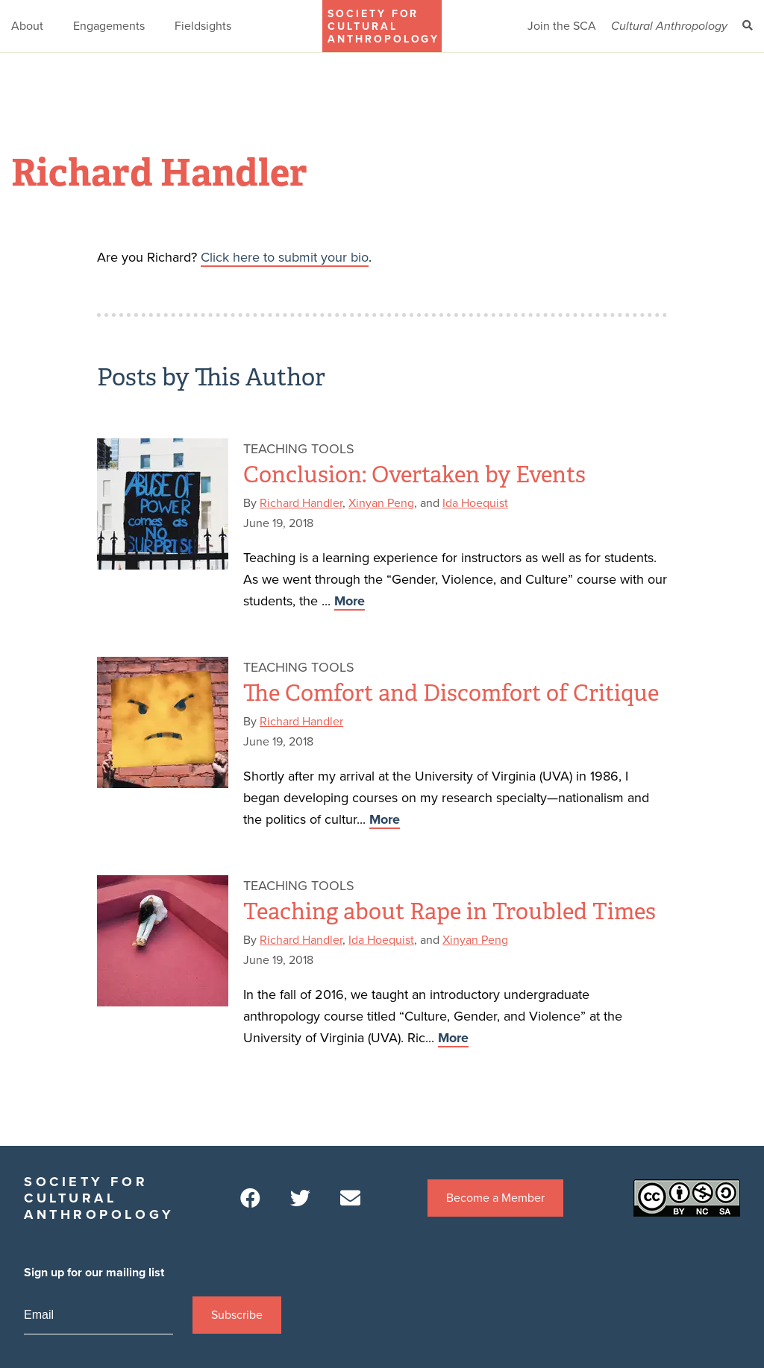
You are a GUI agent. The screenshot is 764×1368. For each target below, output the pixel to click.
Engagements (109, 26)
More (349, 601)
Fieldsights (203, 26)
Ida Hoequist (475, 503)
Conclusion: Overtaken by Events (414, 475)
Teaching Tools (298, 449)
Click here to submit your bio (285, 257)
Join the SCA (561, 26)
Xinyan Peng (381, 503)
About (27, 26)
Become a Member (495, 1198)
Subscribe (237, 1315)
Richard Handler (301, 503)
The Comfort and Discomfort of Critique (451, 693)
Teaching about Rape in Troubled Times (449, 912)
